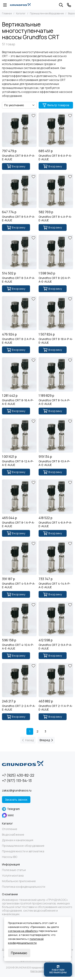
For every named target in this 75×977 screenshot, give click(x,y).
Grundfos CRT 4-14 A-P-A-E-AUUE (54, 585)
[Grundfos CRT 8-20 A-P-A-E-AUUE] (56, 252)
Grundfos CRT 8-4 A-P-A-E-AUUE (55, 218)
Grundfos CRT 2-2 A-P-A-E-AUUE (18, 707)
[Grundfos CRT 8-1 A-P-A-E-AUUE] (19, 496)
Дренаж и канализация (17, 840)
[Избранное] (34, 116)
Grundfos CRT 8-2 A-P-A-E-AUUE (18, 340)
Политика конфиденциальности (23, 887)
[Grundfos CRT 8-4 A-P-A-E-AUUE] (56, 191)
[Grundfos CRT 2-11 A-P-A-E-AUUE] (56, 680)
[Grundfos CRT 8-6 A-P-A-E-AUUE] (56, 130)
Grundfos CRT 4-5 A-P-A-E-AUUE (18, 585)
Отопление (9, 829)
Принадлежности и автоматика (23, 851)
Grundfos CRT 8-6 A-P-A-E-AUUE (55, 157)
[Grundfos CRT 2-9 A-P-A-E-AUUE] (56, 619)
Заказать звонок (16, 799)
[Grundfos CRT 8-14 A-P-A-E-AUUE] (56, 374)
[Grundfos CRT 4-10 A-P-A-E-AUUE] (19, 619)
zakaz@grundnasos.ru (16, 790)
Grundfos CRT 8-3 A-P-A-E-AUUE (18, 279)
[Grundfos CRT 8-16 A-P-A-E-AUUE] (19, 374)
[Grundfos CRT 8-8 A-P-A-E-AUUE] (19, 130)
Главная (7, 13)
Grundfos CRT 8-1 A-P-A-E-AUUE (18, 524)
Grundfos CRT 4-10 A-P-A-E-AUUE (18, 646)
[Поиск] (61, 5)
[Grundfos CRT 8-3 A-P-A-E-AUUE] (19, 252)
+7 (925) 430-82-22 (18, 775)
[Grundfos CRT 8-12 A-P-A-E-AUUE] (19, 435)
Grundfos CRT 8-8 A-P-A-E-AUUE (18, 157)
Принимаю (19, 953)
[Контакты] (69, 5)
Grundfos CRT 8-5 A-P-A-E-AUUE (18, 218)
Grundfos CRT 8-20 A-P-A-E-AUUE (55, 279)
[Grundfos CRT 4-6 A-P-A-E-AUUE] (56, 496)
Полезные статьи (14, 870)
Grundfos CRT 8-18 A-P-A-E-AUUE (56, 340)
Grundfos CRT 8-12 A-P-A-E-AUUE (18, 463)
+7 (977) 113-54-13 (17, 780)
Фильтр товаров (56, 105)
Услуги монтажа (13, 875)
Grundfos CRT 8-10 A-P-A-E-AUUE (54, 463)
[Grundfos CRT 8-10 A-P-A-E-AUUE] (56, 435)
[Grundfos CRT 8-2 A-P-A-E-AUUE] (19, 313)
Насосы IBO (9, 857)
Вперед (46, 740)
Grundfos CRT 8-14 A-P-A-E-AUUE (54, 402)
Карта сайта (37, 971)
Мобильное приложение (19, 881)
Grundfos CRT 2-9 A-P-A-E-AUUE (55, 646)
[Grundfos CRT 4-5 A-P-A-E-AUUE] (19, 558)
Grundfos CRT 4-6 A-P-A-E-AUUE (55, 524)
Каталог (21, 13)
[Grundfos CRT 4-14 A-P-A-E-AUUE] (56, 558)
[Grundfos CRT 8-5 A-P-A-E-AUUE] (19, 191)
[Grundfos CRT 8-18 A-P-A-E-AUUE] (56, 313)
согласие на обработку (23, 931)
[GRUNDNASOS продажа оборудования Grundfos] (20, 5)
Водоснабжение (13, 834)
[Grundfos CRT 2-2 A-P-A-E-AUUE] (19, 680)
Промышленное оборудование (47, 13)
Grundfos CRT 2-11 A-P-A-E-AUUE (56, 707)
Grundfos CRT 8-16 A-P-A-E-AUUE (18, 402)
